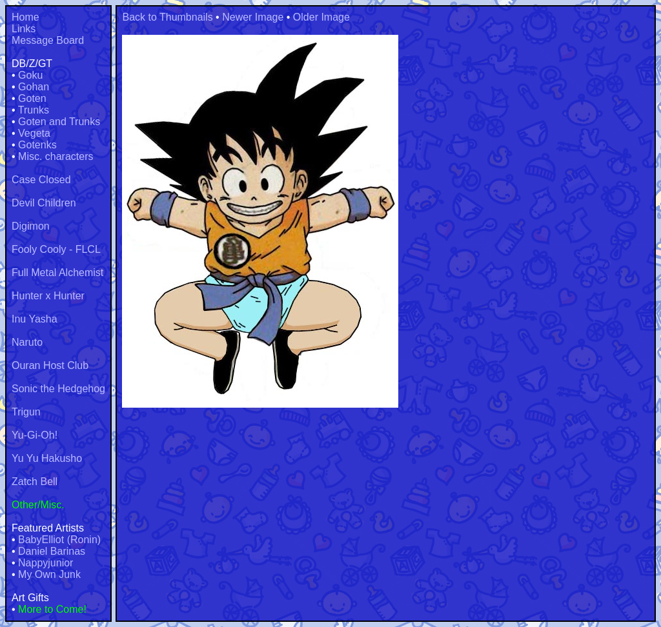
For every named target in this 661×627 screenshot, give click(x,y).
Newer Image (252, 17)
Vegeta (34, 133)
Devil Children (44, 202)
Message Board (48, 40)
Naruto (27, 342)
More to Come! (52, 609)
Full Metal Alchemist (57, 272)
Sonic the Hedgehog (58, 388)
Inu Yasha (34, 319)
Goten (32, 98)
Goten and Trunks (59, 121)
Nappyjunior (45, 562)
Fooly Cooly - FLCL (56, 249)
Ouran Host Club (50, 365)
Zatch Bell (34, 481)
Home (25, 17)
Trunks (33, 109)
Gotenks (37, 144)
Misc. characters (55, 156)
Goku (30, 75)
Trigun (26, 411)
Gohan (33, 86)
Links (24, 28)
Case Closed (41, 179)
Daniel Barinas (51, 551)
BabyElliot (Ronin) (59, 539)
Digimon (31, 226)
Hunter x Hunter (48, 295)
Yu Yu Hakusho (47, 458)
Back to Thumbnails (167, 17)
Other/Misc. (38, 504)
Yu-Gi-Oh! (34, 435)
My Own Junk (49, 574)
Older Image (321, 17)
